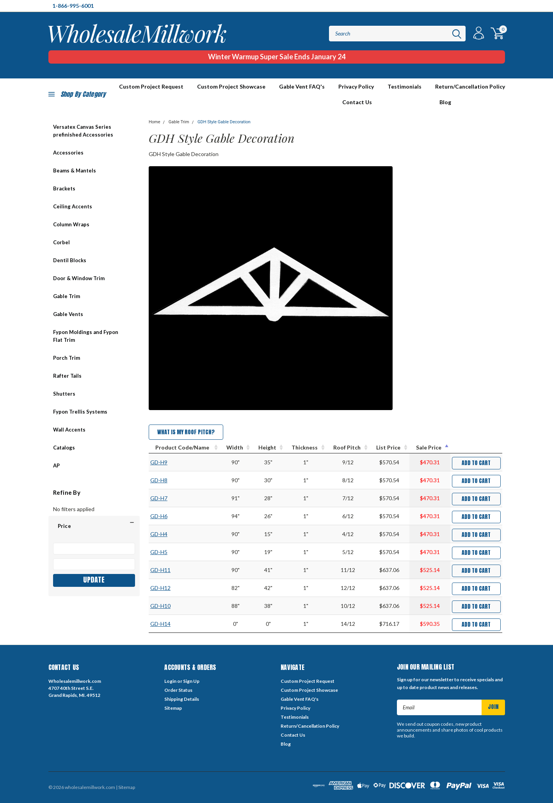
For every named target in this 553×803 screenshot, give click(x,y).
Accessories (68, 152)
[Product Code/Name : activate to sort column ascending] (184, 447)
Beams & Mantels (74, 170)
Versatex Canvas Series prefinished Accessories (83, 131)
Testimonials (404, 86)
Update (94, 579)
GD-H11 (160, 570)
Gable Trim (66, 296)
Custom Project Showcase (231, 86)
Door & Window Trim (79, 278)
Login (170, 681)
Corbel (61, 242)
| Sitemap (125, 787)
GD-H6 (158, 516)
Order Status (178, 690)
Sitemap (173, 708)
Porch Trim (66, 358)
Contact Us (357, 102)
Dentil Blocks (69, 260)
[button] (94, 526)
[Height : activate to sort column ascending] (268, 447)
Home (154, 121)
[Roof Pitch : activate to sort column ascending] (348, 447)
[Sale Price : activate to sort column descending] (429, 447)
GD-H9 (158, 462)
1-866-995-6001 (73, 5)
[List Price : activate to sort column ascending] (389, 447)
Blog (445, 102)
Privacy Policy (356, 86)
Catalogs (64, 447)
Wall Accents (69, 429)
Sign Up (191, 681)
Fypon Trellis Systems (80, 412)
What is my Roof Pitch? (186, 432)
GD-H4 (158, 534)
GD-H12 (160, 587)
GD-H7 (158, 498)
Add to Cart (476, 463)
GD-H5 (158, 552)
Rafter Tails (67, 376)
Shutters (64, 394)
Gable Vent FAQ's (302, 86)
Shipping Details (181, 699)
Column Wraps (71, 224)
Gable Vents (68, 314)
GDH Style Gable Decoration (224, 121)
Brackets (64, 188)
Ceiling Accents (72, 206)
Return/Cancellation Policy (470, 86)
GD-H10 (160, 605)
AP (56, 465)
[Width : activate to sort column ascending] (236, 447)
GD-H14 (160, 623)
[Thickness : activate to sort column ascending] (306, 447)
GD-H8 (158, 480)
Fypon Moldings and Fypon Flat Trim (85, 336)
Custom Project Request (307, 681)
